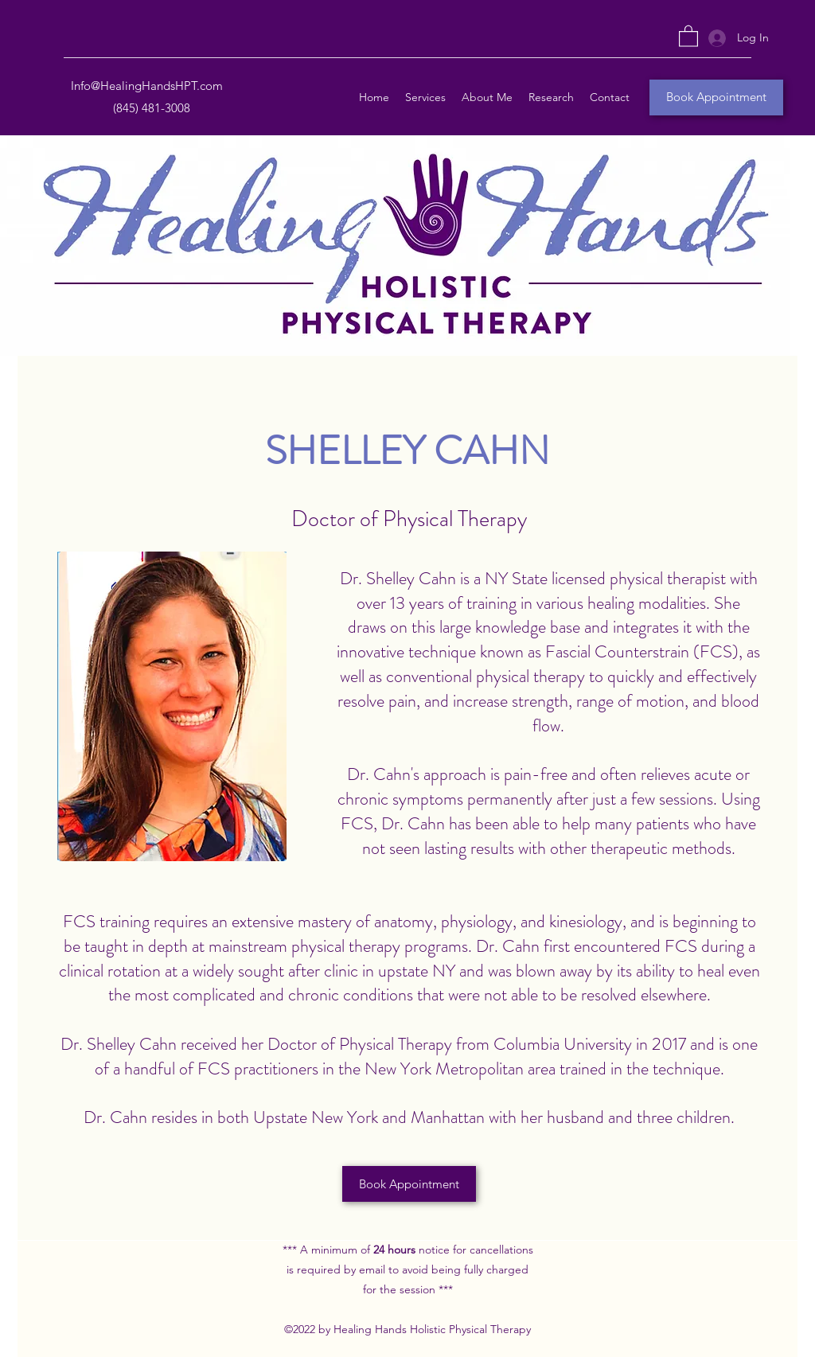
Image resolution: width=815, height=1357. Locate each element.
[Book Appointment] (716, 97)
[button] (688, 35)
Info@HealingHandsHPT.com (147, 85)
